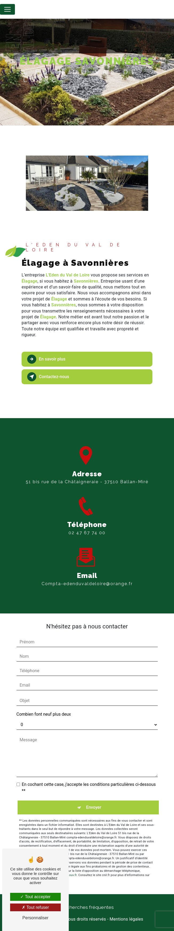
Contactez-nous (48, 376)
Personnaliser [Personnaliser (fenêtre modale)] (35, 918)
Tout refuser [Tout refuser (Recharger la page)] (35, 907)
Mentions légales (126, 919)
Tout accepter (35, 896)
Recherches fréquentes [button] (87, 907)
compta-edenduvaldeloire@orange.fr (87, 577)
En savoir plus (46, 359)
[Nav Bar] (7, 9)
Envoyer (93, 807)
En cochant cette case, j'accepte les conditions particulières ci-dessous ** (89, 787)
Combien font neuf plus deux (44, 714)
